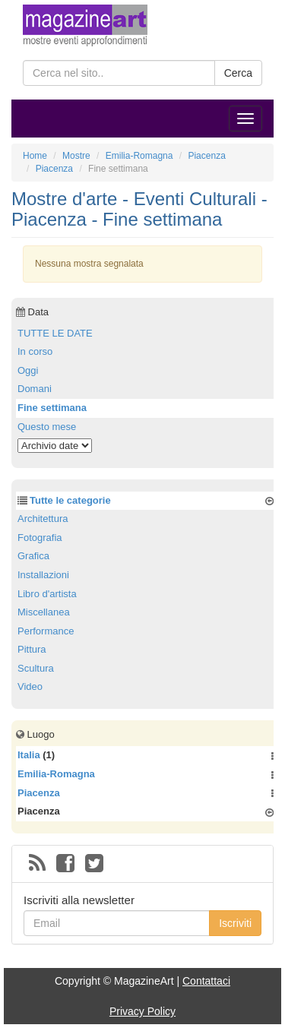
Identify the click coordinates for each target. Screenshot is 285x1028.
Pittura (31, 649)
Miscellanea (43, 612)
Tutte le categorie (70, 500)
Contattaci (206, 981)
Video (30, 686)
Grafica (33, 555)
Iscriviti (235, 923)
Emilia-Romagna (56, 774)
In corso (34, 351)
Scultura (35, 668)
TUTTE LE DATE (55, 333)
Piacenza (38, 793)
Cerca (238, 73)
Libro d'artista (47, 593)
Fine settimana (52, 407)
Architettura (42, 518)
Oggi (27, 370)
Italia (28, 755)
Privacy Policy (142, 1011)
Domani (34, 388)
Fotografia (39, 537)
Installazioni (43, 574)
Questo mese (46, 426)
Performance (45, 631)
